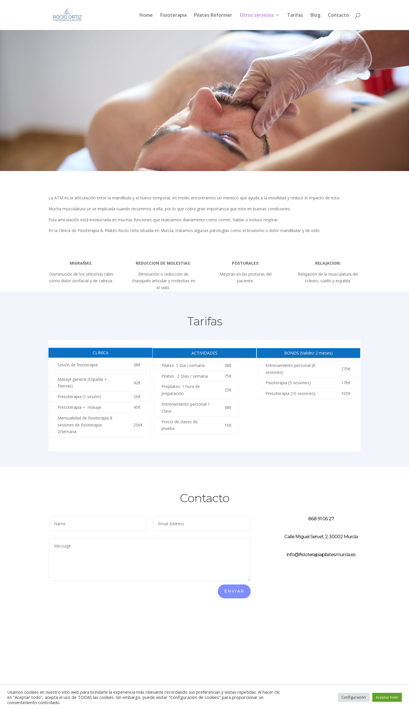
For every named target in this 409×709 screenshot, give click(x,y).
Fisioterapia (173, 15)
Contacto (338, 15)
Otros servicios (257, 15)
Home (146, 15)
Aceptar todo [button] (387, 697)
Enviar (234, 591)
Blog (315, 15)
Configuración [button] (353, 697)
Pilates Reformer (213, 15)
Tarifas (295, 15)
